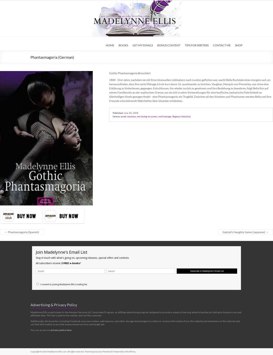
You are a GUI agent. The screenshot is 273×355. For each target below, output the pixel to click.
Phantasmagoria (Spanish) (22, 232)
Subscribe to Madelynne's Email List (207, 271)
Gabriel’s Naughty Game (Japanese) (245, 232)
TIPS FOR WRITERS (197, 45)
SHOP (239, 45)
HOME (110, 45)
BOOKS (123, 45)
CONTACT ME (222, 45)
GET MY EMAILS (142, 45)
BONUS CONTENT (168, 45)
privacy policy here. (61, 330)
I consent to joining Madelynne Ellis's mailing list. (62, 284)
